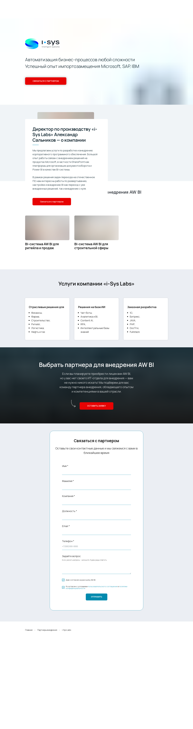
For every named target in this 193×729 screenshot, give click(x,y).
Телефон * (68, 541)
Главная (28, 630)
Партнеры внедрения (47, 630)
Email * (66, 526)
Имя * (65, 466)
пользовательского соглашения (103, 586)
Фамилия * (68, 481)
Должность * (69, 511)
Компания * (68, 496)
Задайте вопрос (71, 556)
